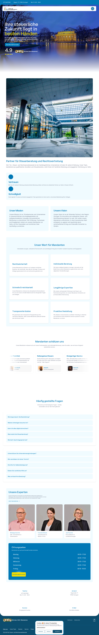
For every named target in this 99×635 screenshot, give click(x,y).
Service (26, 629)
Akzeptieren (57, 631)
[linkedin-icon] (90, 620)
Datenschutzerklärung (41, 627)
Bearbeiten (41, 631)
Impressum (69, 620)
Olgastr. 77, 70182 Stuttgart (21, 2)
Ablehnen (49, 631)
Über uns (5, 629)
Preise (32, 629)
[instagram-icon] (87, 620)
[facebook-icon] (84, 620)
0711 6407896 (7, 2)
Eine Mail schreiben (74, 610)
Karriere (20, 629)
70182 (71, 595)
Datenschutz (77, 620)
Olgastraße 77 (74, 593)
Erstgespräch (22, 610)
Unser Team (13, 629)
